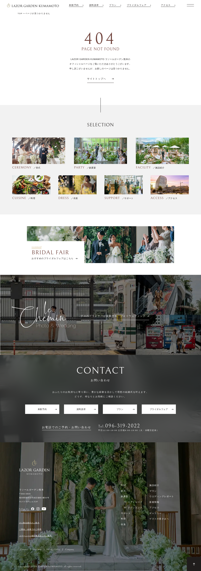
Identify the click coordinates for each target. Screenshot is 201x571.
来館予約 (74, 5)
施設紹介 (154, 485)
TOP (123, 485)
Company (69, 549)
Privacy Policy (53, 549)
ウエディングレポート (161, 496)
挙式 (123, 491)
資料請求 (94, 5)
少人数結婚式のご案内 (29, 523)
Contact (24, 549)
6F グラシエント (133, 507)
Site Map (37, 549)
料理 (123, 519)
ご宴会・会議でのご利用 (30, 529)
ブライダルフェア (137, 5)
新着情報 (154, 502)
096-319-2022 (122, 426)
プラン (113, 5)
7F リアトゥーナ (133, 502)
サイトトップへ (96, 79)
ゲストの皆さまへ (159, 519)
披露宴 (124, 496)
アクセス (166, 5)
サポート (126, 513)
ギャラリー (155, 513)
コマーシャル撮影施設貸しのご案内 (35, 536)
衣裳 (123, 524)
